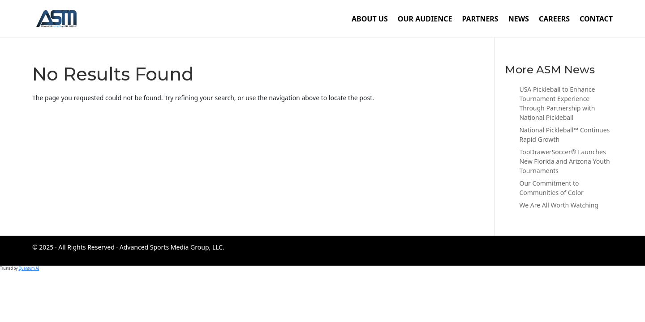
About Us (370, 20)
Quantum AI (28, 268)
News (518, 20)
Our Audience (425, 20)
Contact (596, 20)
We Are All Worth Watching (558, 205)
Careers (554, 20)
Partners (480, 20)
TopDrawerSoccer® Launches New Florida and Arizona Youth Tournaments (564, 161)
